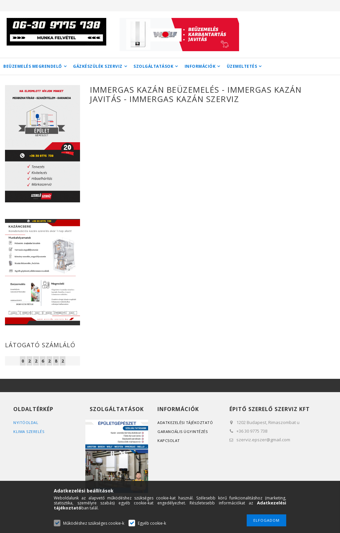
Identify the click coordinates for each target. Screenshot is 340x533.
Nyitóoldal (25, 422)
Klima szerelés (28, 431)
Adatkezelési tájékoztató (185, 422)
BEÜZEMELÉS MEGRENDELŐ (32, 66)
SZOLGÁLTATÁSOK (153, 66)
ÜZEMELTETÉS (242, 66)
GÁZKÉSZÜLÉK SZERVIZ (98, 66)
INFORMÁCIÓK (200, 66)
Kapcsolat (168, 440)
